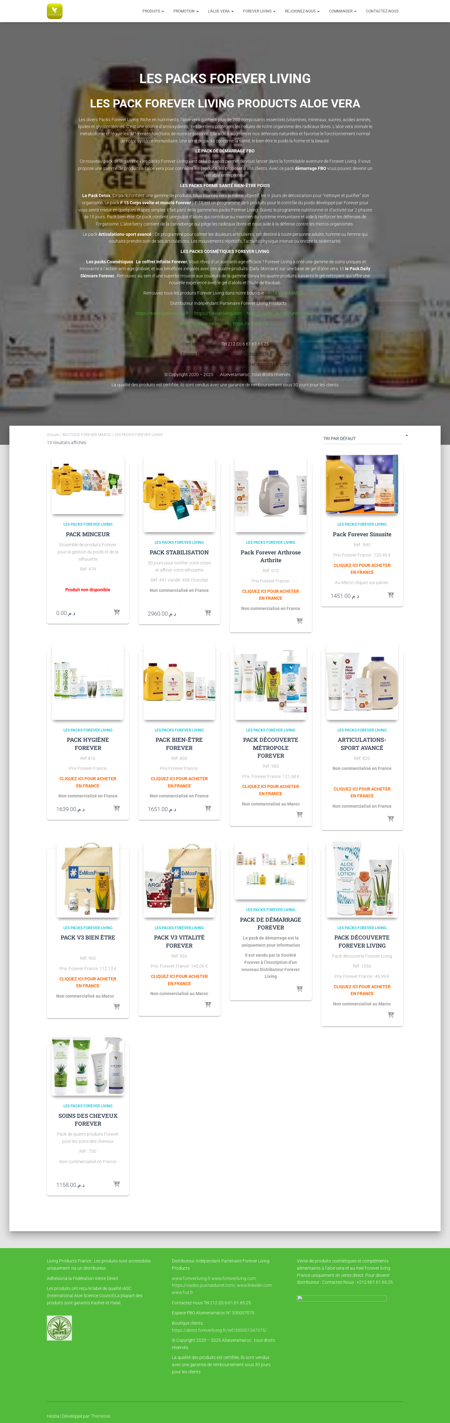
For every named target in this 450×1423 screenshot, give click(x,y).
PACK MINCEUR (88, 534)
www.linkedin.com (254, 1285)
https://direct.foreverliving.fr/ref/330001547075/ (219, 1330)
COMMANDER (343, 11)
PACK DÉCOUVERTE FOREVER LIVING (362, 941)
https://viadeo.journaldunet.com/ (280, 313)
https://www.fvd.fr (251, 323)
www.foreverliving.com (234, 1278)
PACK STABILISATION (179, 552)
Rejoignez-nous (302, 11)
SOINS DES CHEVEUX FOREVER (88, 1120)
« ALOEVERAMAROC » (286, 292)
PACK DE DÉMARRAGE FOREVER (270, 923)
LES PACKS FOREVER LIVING (87, 525)
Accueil (53, 435)
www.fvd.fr (182, 1292)
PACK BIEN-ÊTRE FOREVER (179, 743)
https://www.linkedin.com (206, 323)
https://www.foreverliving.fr (163, 313)
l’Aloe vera (221, 11)
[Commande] (363, 439)
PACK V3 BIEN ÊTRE (88, 937)
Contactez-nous (382, 11)
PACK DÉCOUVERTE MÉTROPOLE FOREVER (270, 747)
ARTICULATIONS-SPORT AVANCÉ (362, 743)
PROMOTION (186, 11)
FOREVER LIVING (259, 11)
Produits (153, 11)
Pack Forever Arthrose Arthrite (271, 556)
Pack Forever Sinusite (362, 534)
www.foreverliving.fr (191, 1278)
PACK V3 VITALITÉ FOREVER (179, 941)
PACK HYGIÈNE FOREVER (88, 743)
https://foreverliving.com (217, 313)
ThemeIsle (100, 1416)
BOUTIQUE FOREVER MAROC (86, 435)
